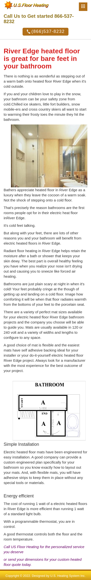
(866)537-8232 (45, 31)
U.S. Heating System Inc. (67, 576)
